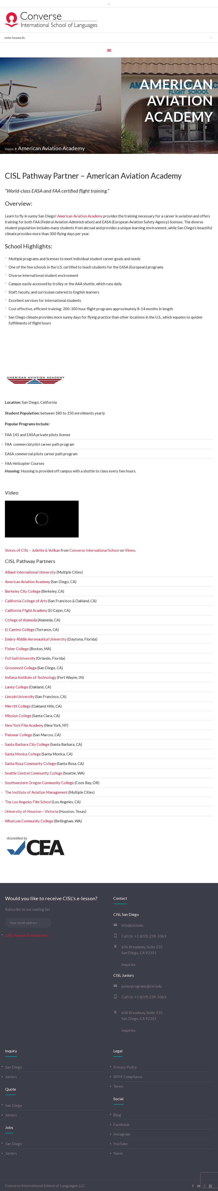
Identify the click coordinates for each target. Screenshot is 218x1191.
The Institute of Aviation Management (36, 792)
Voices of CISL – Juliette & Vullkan (32, 550)
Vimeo (130, 550)
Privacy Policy (125, 1067)
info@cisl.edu (132, 925)
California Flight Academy (26, 610)
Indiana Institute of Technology (30, 677)
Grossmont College (21, 668)
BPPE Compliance (128, 1076)
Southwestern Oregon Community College (39, 782)
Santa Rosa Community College (30, 763)
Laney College (16, 687)
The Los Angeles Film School (28, 802)
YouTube (120, 1143)
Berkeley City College (23, 591)
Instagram (121, 1134)
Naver (118, 1153)
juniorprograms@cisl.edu (141, 986)
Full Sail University (20, 658)
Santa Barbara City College (27, 744)
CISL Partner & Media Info (26, 935)
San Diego (13, 1067)
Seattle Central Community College (33, 773)
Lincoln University (19, 696)
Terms (118, 1086)
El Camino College (20, 629)
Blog (117, 1115)
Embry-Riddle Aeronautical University (36, 639)
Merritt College (18, 706)
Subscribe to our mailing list (27, 909)
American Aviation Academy (79, 216)
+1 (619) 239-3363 (150, 936)
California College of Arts (26, 601)
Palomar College (18, 735)
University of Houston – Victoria (31, 811)
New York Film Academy (24, 725)
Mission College (18, 715)
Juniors (11, 1076)
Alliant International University (30, 572)
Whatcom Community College (29, 821)
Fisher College (17, 648)
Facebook (121, 1124)
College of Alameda (21, 620)
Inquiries (128, 964)
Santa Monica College (23, 754)
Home (9, 149)
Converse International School (94, 550)
